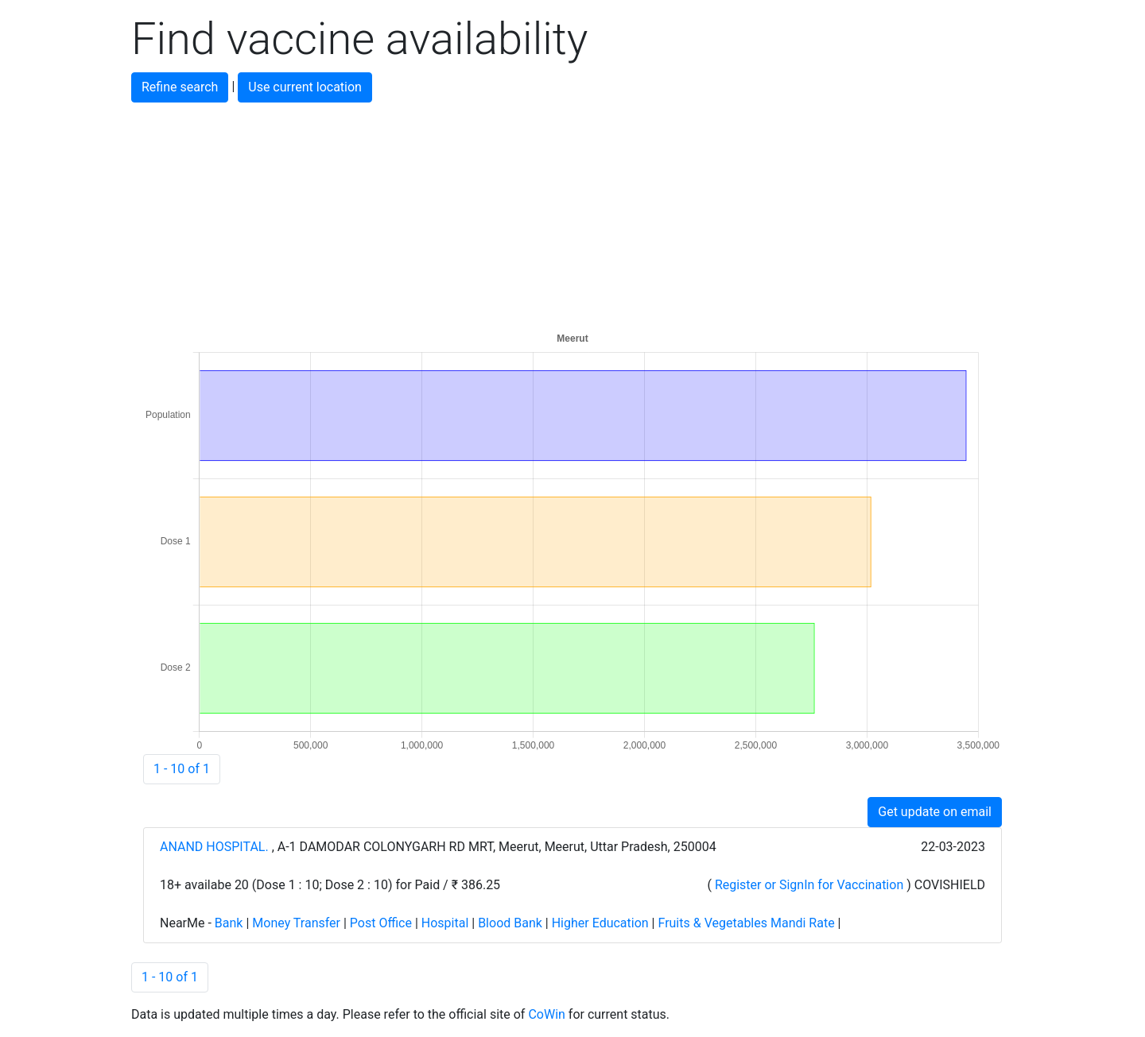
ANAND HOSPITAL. (216, 846)
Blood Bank (510, 923)
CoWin (546, 1014)
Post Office (381, 923)
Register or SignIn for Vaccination (809, 884)
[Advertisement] (572, 214)
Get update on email (935, 811)
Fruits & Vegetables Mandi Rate (746, 923)
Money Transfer (296, 923)
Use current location (305, 87)
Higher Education (600, 923)
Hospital (445, 923)
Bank (229, 923)
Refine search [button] (180, 87)
